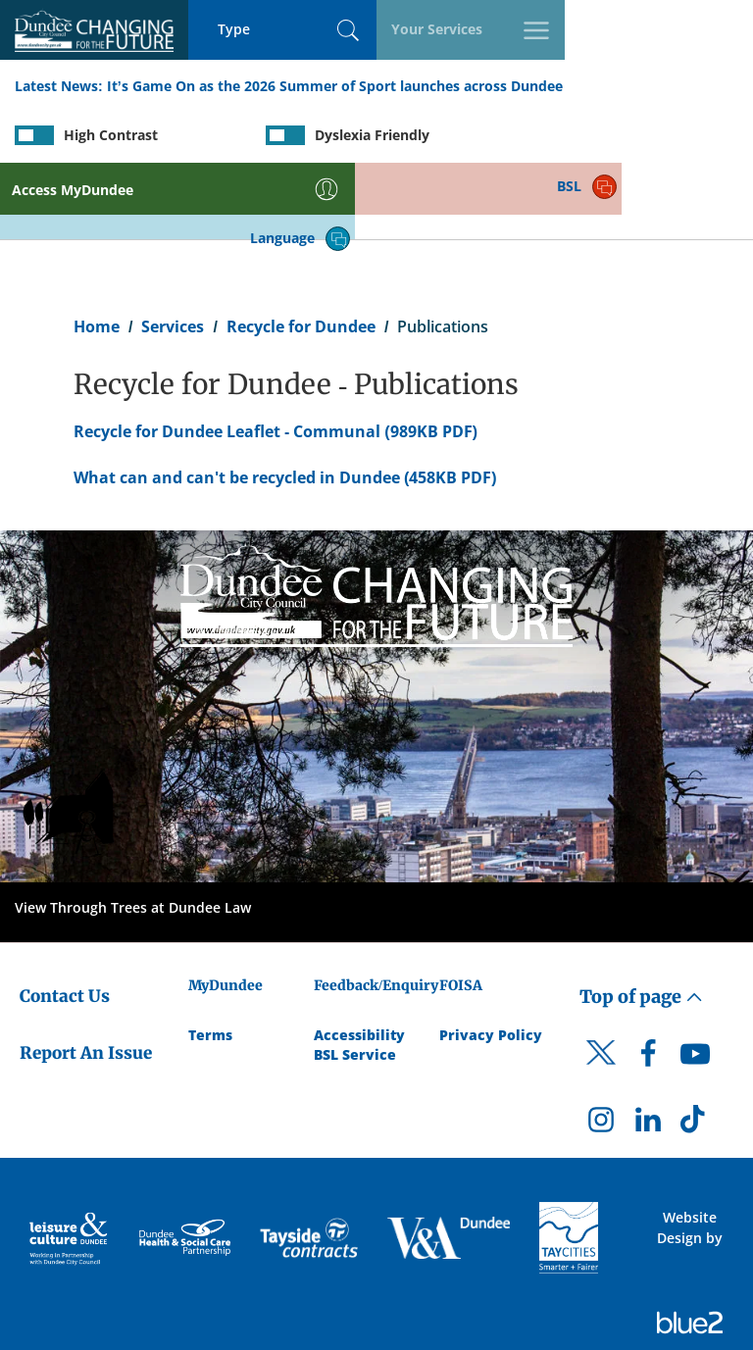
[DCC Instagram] (601, 1050)
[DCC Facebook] (648, 983)
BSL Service (355, 979)
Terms (210, 959)
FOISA (460, 910)
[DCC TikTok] (695, 1050)
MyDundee (225, 910)
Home (97, 251)
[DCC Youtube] (695, 983)
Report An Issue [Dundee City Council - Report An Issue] (86, 978)
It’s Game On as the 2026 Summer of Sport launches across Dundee (335, 86)
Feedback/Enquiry (376, 910)
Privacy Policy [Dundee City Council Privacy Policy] (490, 959)
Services (172, 251)
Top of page (641, 921)
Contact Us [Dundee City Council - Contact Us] (65, 920)
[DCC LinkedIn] (648, 1050)
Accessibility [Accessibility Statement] (359, 959)
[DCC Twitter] (601, 995)
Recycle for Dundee (301, 251)
